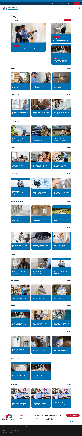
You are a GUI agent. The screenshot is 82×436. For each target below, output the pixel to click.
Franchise (70, 3)
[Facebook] (70, 421)
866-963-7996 (76, 3)
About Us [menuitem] (38, 8)
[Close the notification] (78, 0)
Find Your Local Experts (73, 415)
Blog (60, 415)
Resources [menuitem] (44, 8)
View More (69, 68)
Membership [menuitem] (51, 8)
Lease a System (62, 8)
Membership (52, 415)
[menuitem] (4, 434)
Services (37, 415)
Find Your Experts (74, 8)
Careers (64, 3)
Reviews (46, 415)
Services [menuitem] (33, 8)
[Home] (10, 8)
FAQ (53, 3)
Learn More (61, 0)
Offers (58, 3)
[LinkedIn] (75, 421)
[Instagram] (73, 421)
